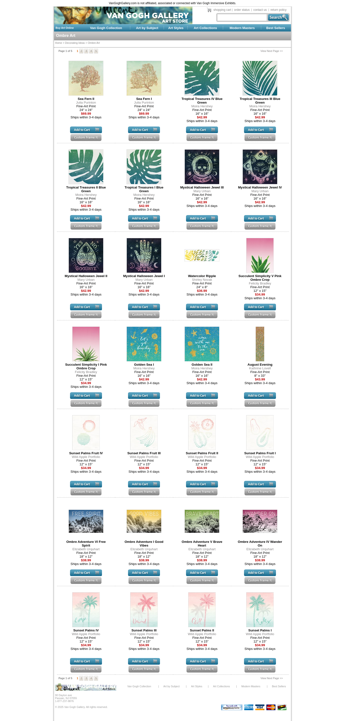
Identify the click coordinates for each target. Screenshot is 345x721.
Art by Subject (147, 28)
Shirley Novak (202, 280)
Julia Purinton (86, 102)
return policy (279, 10)
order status (242, 10)
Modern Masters (242, 28)
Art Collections (205, 28)
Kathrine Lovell (260, 368)
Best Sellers (275, 28)
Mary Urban (202, 191)
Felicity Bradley (260, 283)
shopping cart (222, 10)
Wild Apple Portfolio (86, 457)
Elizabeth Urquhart (86, 549)
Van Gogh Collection (106, 28)
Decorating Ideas (75, 42)
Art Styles (176, 28)
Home (58, 42)
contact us (260, 10)
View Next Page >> (271, 50)
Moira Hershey (202, 106)
